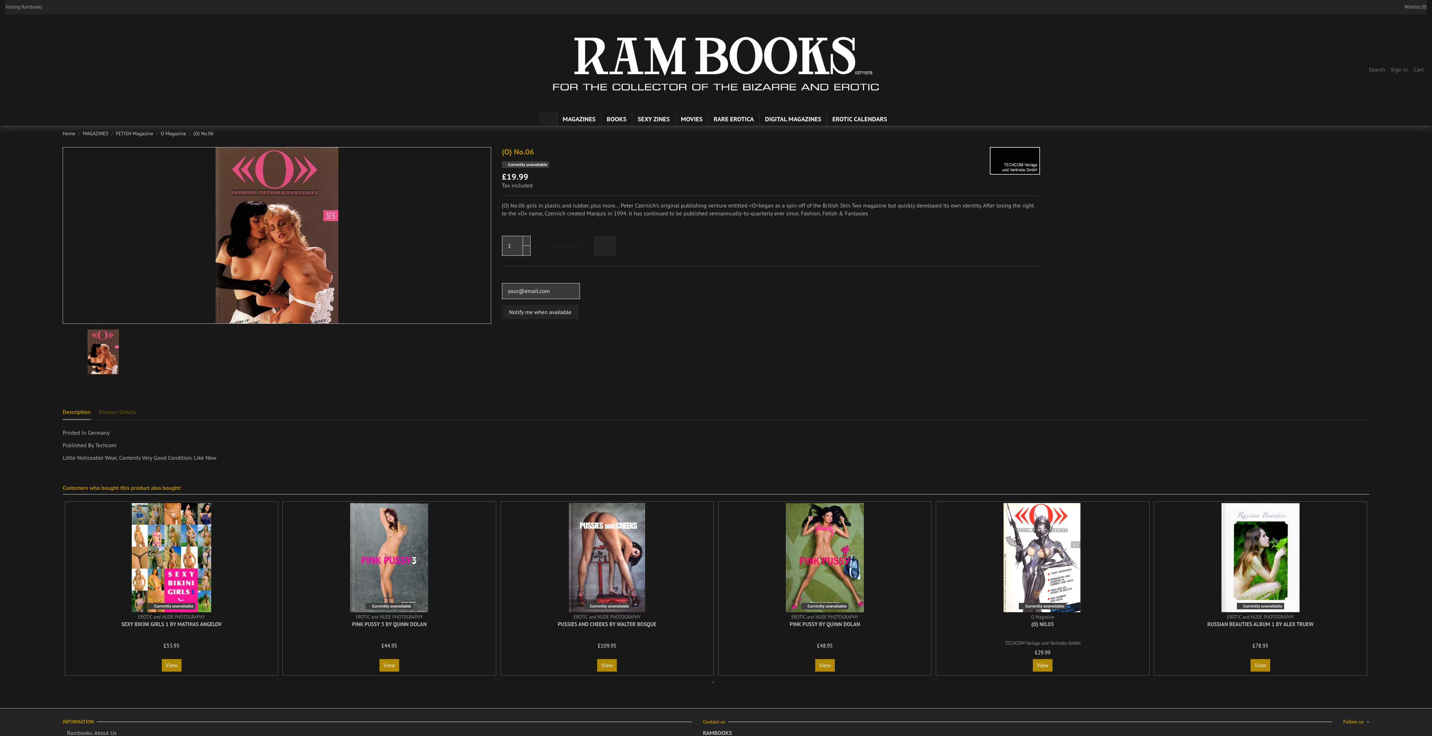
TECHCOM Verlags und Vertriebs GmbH (1043, 643)
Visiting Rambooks (23, 7)
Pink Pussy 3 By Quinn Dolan (389, 624)
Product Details (117, 411)
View (172, 665)
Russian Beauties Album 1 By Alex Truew (1261, 624)
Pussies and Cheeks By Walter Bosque (607, 624)
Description (77, 411)
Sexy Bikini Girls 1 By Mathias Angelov (171, 624)
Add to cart (561, 245)
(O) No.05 (1042, 624)
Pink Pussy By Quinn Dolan (825, 624)
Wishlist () (1412, 7)
